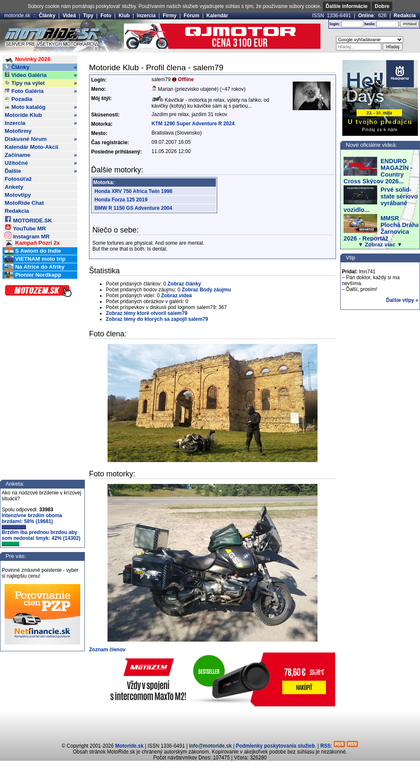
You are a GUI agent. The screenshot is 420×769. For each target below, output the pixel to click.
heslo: (369, 24)
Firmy (170, 15)
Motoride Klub (41, 115)
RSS (325, 746)
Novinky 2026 (27, 59)
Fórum (191, 15)
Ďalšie (41, 171)
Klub (124, 15)
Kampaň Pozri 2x (32, 243)
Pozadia (18, 99)
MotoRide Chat (24, 203)
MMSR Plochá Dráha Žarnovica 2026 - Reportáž (381, 228)
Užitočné (41, 163)
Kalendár (217, 15)
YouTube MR (25, 227)
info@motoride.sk (210, 746)
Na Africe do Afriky (34, 267)
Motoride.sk (129, 746)
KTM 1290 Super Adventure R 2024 (193, 124)
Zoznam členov (107, 650)
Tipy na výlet (41, 83)
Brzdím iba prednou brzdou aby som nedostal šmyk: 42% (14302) (41, 537)
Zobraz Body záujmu (206, 290)
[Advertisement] (210, 723)
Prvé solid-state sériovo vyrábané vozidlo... (381, 199)
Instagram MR (27, 235)
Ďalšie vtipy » (402, 300)
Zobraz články (184, 284)
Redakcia (405, 15)
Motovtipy (18, 195)
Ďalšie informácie (347, 6)
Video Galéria (41, 75)
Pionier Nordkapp (33, 275)
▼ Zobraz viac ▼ (380, 244)
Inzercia (146, 15)
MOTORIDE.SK (28, 219)
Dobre (382, 6)
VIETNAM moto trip (35, 259)
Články (47, 15)
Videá (69, 15)
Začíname (41, 155)
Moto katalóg (41, 107)
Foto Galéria (41, 91)
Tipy (88, 15)
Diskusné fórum (41, 139)
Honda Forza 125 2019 (120, 200)
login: (335, 24)
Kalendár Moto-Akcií (31, 147)
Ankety (14, 187)
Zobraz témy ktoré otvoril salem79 (146, 313)
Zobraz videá (176, 296)
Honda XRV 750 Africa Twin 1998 (133, 191)
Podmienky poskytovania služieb (275, 746)
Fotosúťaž (18, 179)
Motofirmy (18, 131)
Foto (105, 15)
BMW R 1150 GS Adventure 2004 (133, 208)
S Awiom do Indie (33, 251)
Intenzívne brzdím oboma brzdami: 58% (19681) (32, 521)
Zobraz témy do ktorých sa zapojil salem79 (157, 319)
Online (366, 15)
